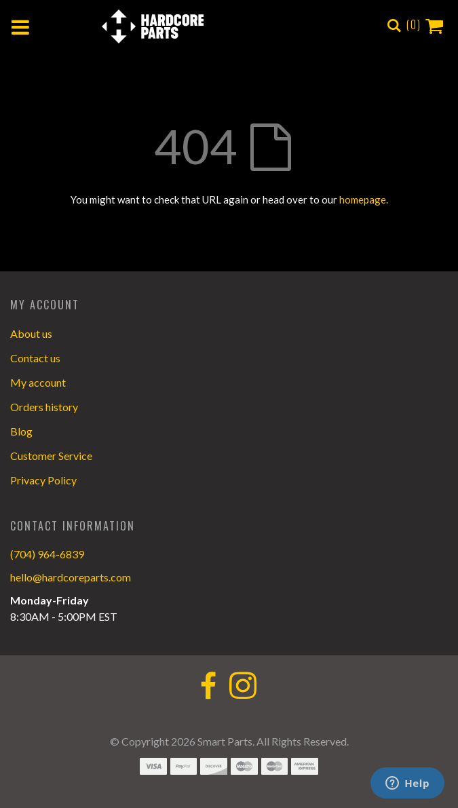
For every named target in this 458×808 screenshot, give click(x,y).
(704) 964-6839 (47, 553)
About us (31, 333)
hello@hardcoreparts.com (70, 577)
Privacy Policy (43, 480)
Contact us (35, 357)
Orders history (44, 406)
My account (38, 382)
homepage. (363, 199)
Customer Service (51, 455)
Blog (21, 431)
